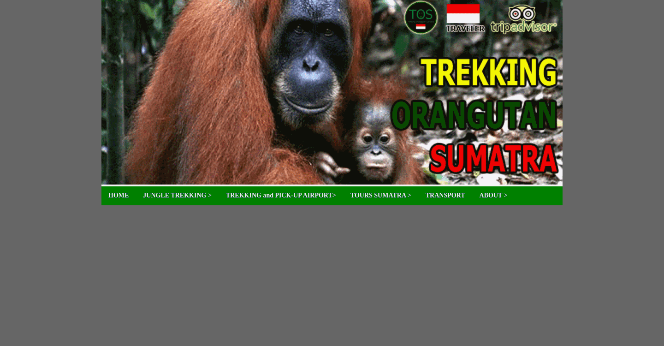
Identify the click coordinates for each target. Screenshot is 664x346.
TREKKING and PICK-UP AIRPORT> (281, 195)
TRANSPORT (445, 195)
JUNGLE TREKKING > (177, 195)
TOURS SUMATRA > (380, 195)
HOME (118, 195)
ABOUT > (494, 195)
